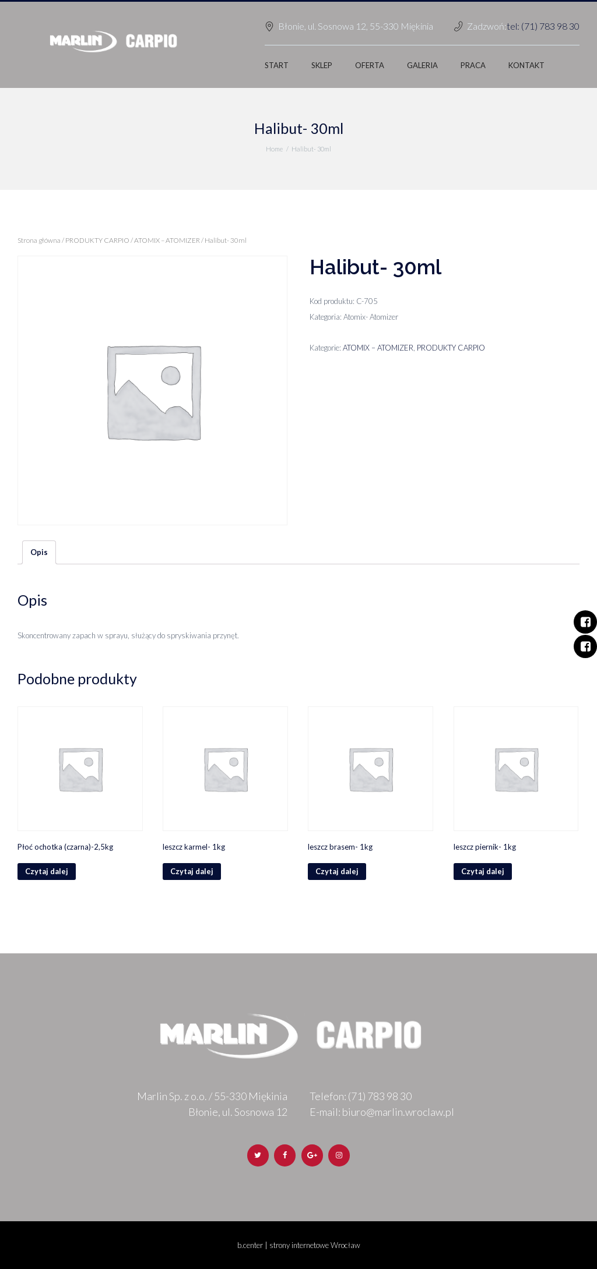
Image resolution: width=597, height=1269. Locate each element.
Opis (39, 552)
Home (274, 149)
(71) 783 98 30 (380, 1096)
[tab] (39, 552)
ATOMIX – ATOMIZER (167, 240)
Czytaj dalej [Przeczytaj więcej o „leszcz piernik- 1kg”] (482, 871)
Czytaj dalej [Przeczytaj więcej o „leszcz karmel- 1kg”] (191, 871)
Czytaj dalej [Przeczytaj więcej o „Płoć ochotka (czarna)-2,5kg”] (46, 871)
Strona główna (39, 240)
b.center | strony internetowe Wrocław (298, 1245)
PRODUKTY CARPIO (97, 240)
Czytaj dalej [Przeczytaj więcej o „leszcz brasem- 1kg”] (337, 871)
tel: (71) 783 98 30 (543, 25)
